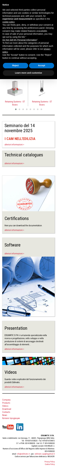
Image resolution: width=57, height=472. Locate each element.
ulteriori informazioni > (14, 144)
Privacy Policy (50, 462)
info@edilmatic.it (23, 454)
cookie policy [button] (8, 22)
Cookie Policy (50, 464)
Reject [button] (15, 65)
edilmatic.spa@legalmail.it (45, 454)
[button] (16, 109)
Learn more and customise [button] (28, 73)
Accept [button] (41, 65)
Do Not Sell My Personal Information (19, 40)
